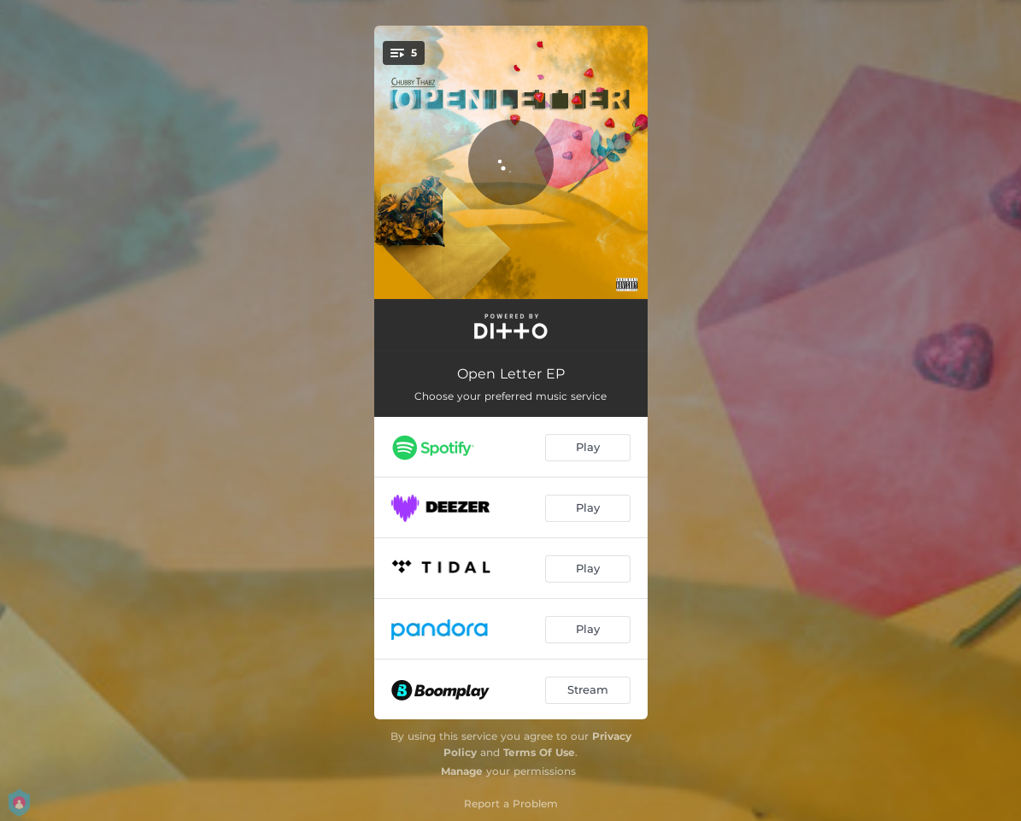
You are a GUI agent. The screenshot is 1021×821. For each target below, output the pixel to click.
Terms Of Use (539, 752)
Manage (462, 771)
